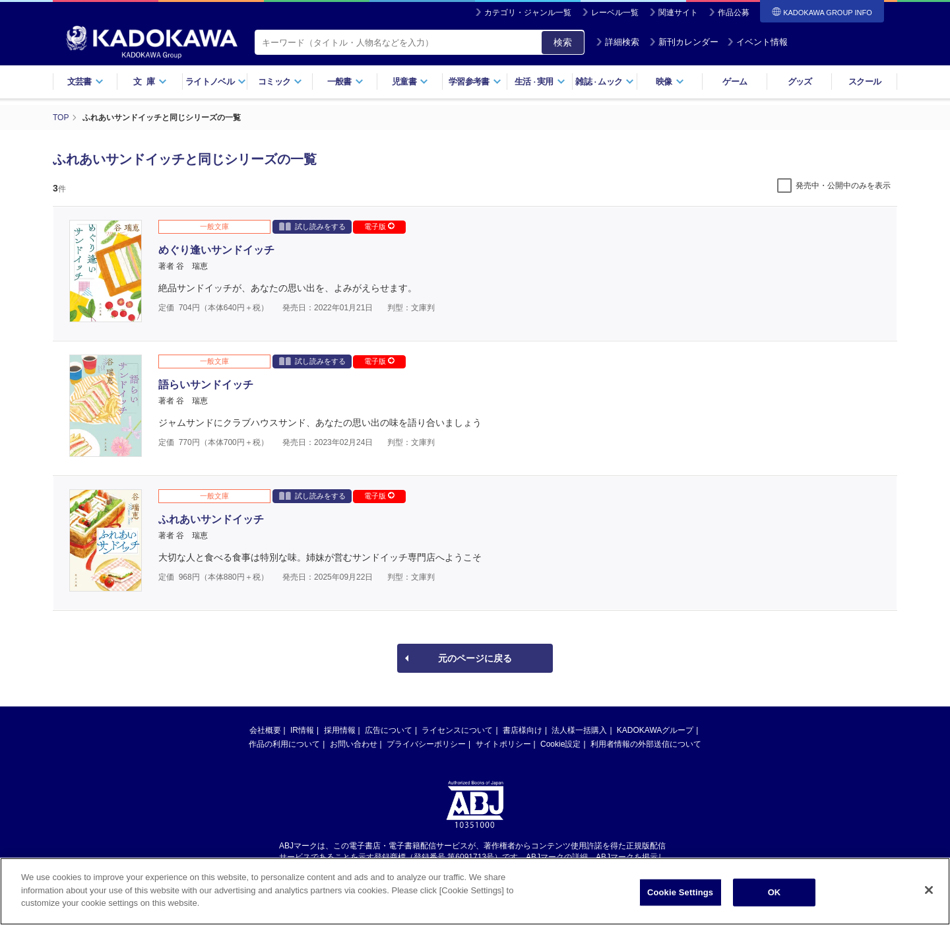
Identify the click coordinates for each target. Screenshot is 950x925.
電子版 (379, 226)
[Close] (928, 892)
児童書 (410, 81)
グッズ (800, 81)
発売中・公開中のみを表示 (843, 185)
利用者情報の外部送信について (645, 744)
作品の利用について (284, 744)
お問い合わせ (353, 744)
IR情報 (302, 730)
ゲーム (734, 81)
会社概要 (265, 730)
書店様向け (522, 730)
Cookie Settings (680, 895)
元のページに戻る (475, 658)
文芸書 (85, 81)
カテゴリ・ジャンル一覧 (527, 12)
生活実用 (540, 81)
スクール (864, 81)
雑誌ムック (604, 81)
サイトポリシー (503, 744)
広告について (388, 730)
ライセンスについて (457, 730)
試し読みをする (312, 226)
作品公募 (733, 12)
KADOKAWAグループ (655, 730)
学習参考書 (475, 81)
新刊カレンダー (683, 42)
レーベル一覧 (615, 12)
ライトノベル (215, 81)
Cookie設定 (560, 744)
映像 (670, 81)
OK (774, 895)
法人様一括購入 (579, 730)
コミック (280, 81)
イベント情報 (757, 42)
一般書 (345, 81)
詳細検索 (617, 42)
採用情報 (340, 730)
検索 (563, 42)
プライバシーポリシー (426, 744)
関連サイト (678, 12)
